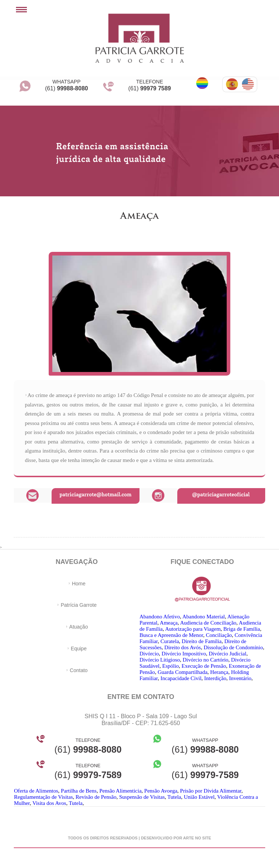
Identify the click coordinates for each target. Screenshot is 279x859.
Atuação (76, 627)
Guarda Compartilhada (182, 672)
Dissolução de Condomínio (233, 647)
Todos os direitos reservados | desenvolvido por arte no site (139, 838)
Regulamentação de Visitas (43, 797)
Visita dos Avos (49, 803)
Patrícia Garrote (77, 605)
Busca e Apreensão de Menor (171, 635)
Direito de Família (202, 641)
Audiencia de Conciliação (208, 623)
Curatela (170, 641)
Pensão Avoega (160, 791)
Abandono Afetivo (160, 616)
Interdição (215, 678)
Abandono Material (203, 616)
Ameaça (169, 623)
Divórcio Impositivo (184, 653)
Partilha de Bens (79, 791)
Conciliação (219, 635)
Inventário (240, 678)
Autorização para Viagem (193, 629)
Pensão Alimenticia (120, 791)
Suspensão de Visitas (142, 797)
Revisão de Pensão (96, 797)
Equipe (76, 648)
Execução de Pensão (204, 666)
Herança (219, 672)
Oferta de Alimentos (36, 791)
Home (76, 583)
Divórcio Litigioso (160, 660)
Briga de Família (241, 629)
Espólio (170, 666)
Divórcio (149, 653)
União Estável (199, 797)
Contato (77, 670)
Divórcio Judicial (227, 653)
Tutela (174, 797)
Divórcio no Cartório (206, 660)
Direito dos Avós (182, 647)
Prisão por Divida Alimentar (211, 791)
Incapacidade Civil (181, 678)
